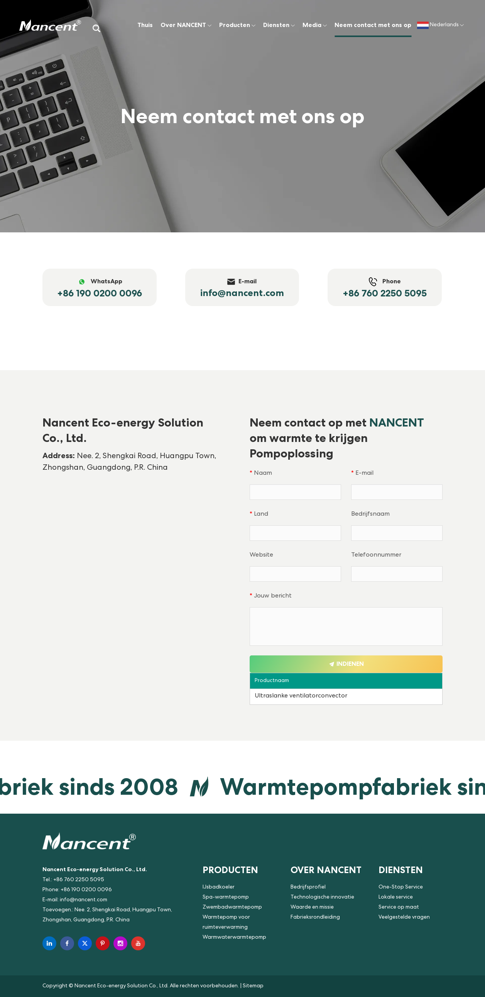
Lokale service (396, 897)
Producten (237, 25)
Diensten (279, 25)
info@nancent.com (83, 900)
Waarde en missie (312, 907)
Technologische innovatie (322, 897)
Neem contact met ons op (373, 25)
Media (314, 25)
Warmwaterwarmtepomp (234, 937)
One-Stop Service (401, 887)
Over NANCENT (186, 25)
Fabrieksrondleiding (315, 917)
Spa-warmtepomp (226, 897)
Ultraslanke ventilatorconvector (301, 696)
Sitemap (253, 986)
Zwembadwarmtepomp (232, 907)
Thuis (145, 25)
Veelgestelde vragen (404, 917)
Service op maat (399, 907)
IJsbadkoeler (219, 887)
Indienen (346, 664)
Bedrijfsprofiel (308, 887)
